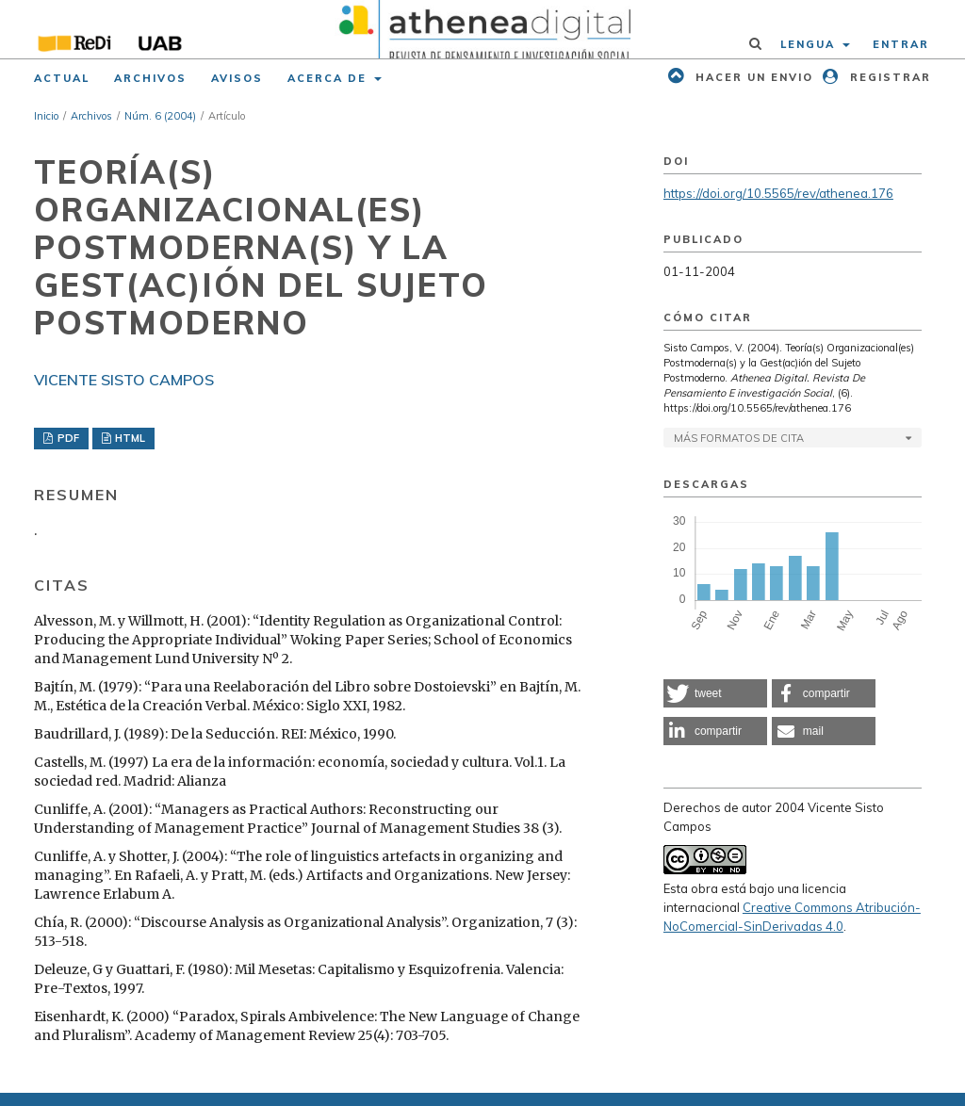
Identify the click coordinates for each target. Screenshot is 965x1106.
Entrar (901, 44)
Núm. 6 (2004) (160, 116)
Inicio (46, 116)
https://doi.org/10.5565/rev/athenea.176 (778, 193)
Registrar (888, 77)
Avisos (237, 78)
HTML (128, 438)
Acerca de (329, 78)
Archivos (150, 78)
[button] (715, 693)
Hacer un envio (752, 77)
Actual (62, 78)
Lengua (810, 44)
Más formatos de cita (739, 438)
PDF (67, 438)
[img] (482, 29)
